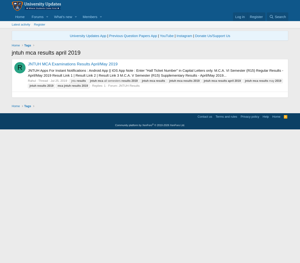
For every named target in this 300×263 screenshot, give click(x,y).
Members (90, 17)
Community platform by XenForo (150, 256)
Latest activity (21, 24)
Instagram (184, 36)
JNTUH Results (129, 85)
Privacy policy (250, 248)
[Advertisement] (150, 127)
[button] (47, 16)
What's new (63, 17)
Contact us (205, 248)
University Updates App (88, 36)
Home (20, 17)
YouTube (167, 36)
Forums (38, 17)
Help (266, 248)
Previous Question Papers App (133, 36)
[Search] (277, 16)
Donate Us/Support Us (212, 36)
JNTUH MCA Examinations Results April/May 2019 (73, 64)
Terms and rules (226, 248)
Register (39, 24)
